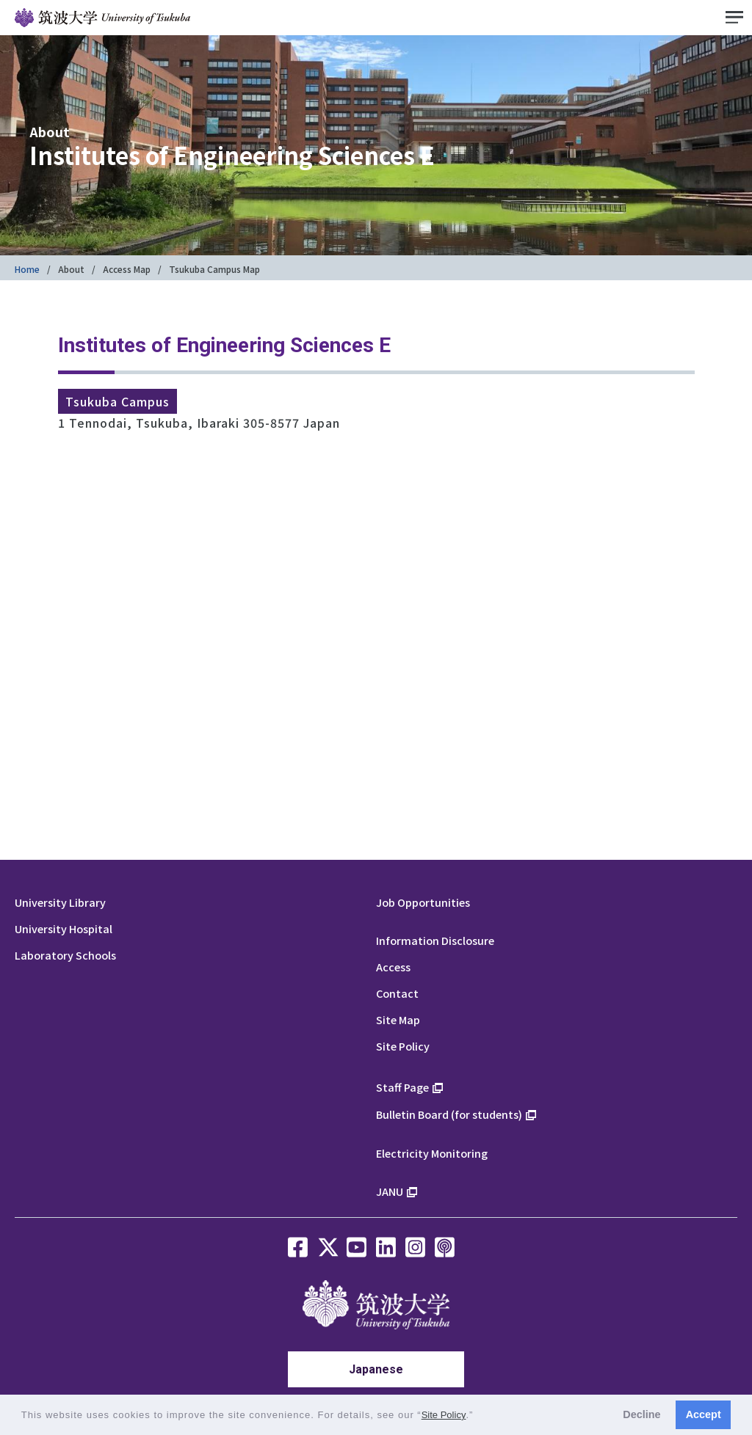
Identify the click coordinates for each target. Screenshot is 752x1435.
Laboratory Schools (65, 955)
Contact (397, 993)
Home (27, 269)
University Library (60, 902)
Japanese (376, 1369)
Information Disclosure (435, 940)
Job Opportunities (423, 902)
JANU (389, 1191)
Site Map (398, 1019)
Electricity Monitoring (432, 1153)
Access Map (127, 269)
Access (393, 966)
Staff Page (402, 1087)
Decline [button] (641, 1414)
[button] (478, 1416)
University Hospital (63, 928)
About (71, 269)
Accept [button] (703, 1414)
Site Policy (403, 1046)
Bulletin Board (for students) (449, 1114)
